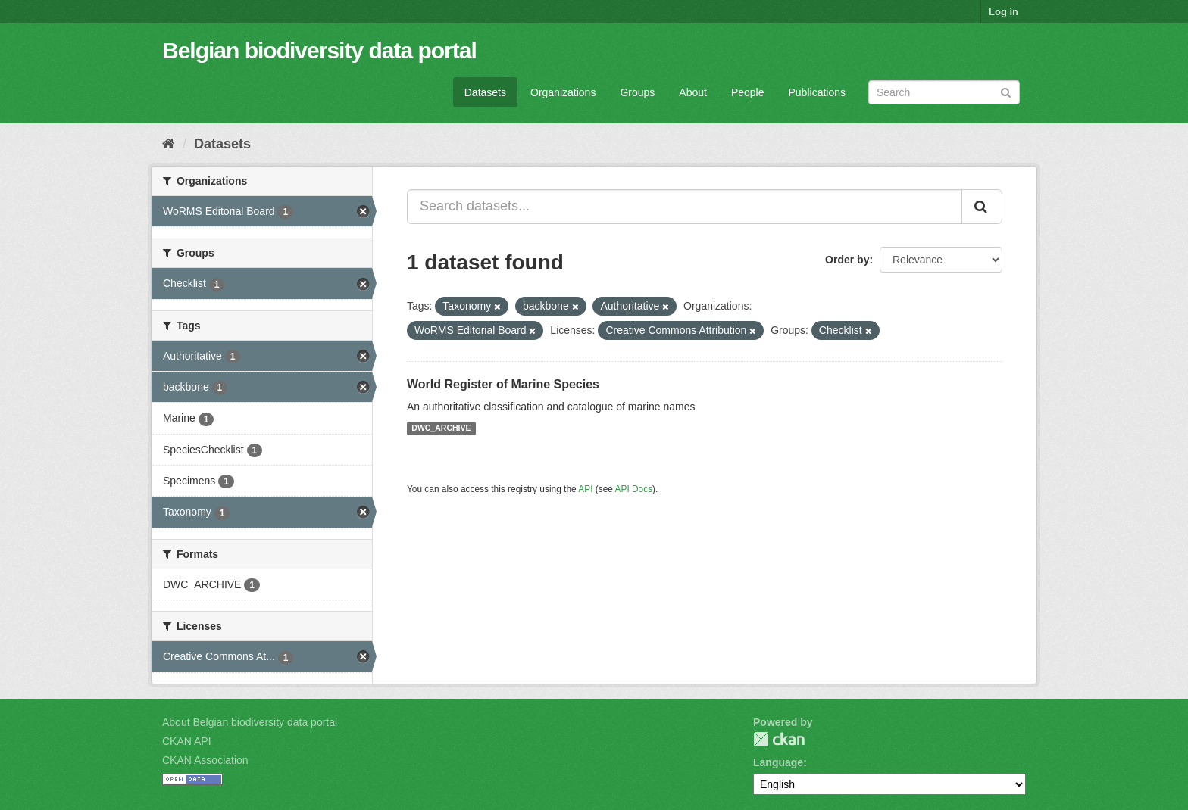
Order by (847, 260)
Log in (1003, 11)
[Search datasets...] (684, 206)
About (693, 92)
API (585, 489)
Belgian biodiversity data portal (319, 50)
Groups (637, 92)
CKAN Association (205, 760)
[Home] (168, 143)
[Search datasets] (944, 92)
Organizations (563, 92)
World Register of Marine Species (503, 384)
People (747, 92)
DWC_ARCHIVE (441, 428)
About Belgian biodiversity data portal (249, 722)
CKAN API (186, 741)
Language (778, 762)
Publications (817, 92)
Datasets (485, 92)
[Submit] (1005, 91)
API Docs (634, 489)
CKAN (779, 739)
